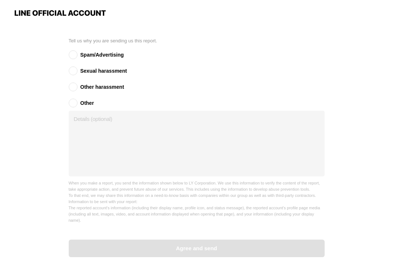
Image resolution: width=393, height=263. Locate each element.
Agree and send (196, 248)
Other (87, 103)
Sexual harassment (103, 71)
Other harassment (102, 87)
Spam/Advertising (102, 55)
